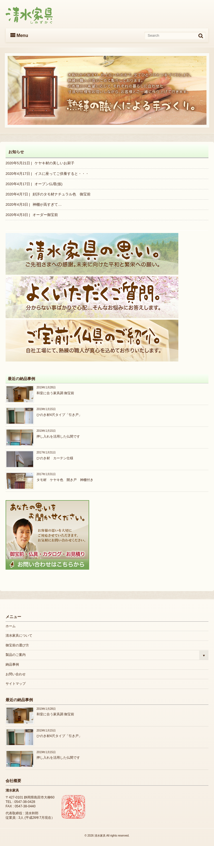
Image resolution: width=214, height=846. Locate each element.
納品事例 (12, 664)
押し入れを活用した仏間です (58, 436)
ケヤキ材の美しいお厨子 (54, 163)
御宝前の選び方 (17, 645)
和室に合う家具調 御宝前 (55, 393)
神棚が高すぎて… (47, 204)
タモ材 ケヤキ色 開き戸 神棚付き (65, 480)
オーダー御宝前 (45, 215)
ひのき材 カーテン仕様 (55, 458)
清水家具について (19, 635)
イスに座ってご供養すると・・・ (62, 174)
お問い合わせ (16, 674)
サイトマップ (16, 684)
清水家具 (100, 835)
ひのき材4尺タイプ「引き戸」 (59, 415)
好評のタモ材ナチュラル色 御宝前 (62, 194)
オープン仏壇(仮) (48, 184)
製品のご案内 (16, 655)
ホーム (11, 626)
